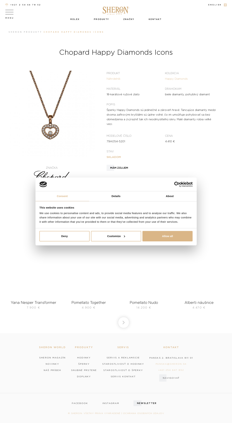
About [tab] (170, 196)
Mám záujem (119, 167)
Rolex (75, 19)
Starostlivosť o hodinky (123, 364)
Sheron (15, 32)
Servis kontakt (123, 376)
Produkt (113, 73)
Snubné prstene (84, 370)
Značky (128, 19)
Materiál (114, 88)
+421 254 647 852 (171, 370)
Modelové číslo (119, 135)
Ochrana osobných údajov (143, 413)
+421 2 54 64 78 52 (23, 5)
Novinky (52, 364)
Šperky (84, 364)
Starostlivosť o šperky (123, 370)
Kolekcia (172, 73)
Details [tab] (116, 196)
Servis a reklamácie (123, 358)
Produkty (101, 19)
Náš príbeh (52, 370)
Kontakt (155, 19)
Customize (116, 236)
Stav (110, 151)
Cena (169, 135)
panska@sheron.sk (171, 364)
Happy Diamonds (176, 78)
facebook (80, 403)
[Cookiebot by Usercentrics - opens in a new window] (177, 184)
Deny (64, 236)
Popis (111, 104)
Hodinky (84, 358)
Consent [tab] (62, 196)
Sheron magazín (52, 358)
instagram (110, 403)
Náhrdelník (113, 78)
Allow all (167, 236)
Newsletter (147, 403)
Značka (52, 167)
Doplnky (84, 376)
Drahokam (173, 88)
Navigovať (171, 378)
